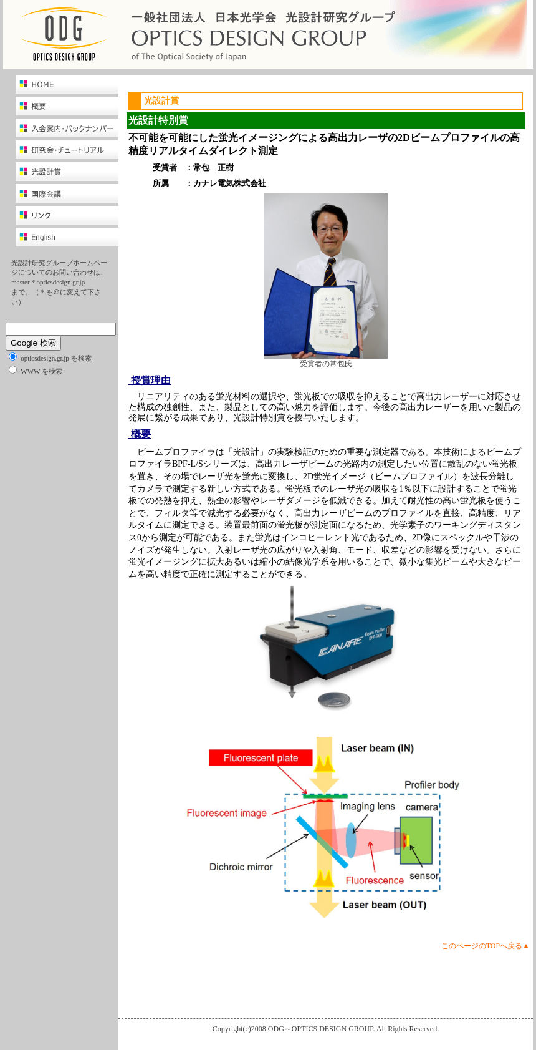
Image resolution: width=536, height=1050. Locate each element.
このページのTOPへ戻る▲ (485, 945)
